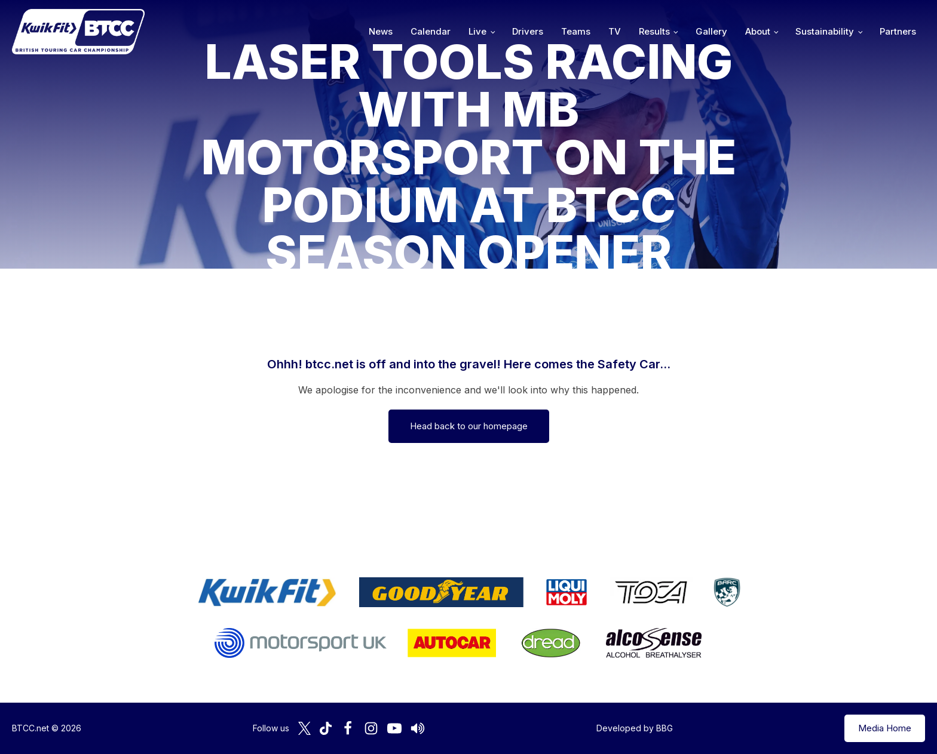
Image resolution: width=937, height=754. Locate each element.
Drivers (527, 31)
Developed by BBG (634, 728)
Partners (898, 31)
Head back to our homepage (469, 426)
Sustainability (824, 31)
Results (654, 31)
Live (477, 31)
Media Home (884, 728)
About (757, 31)
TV (614, 31)
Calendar (431, 31)
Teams (575, 31)
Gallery (711, 31)
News (381, 31)
